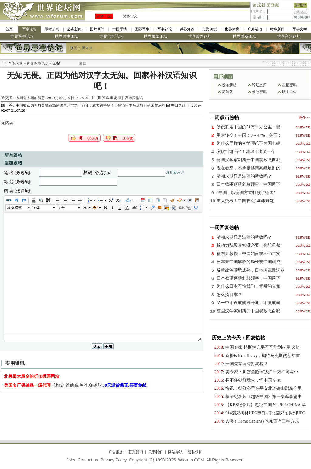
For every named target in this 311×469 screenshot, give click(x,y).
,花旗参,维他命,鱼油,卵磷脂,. (76, 385)
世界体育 (232, 29)
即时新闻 (52, 29)
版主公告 (289, 92)
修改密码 (259, 92)
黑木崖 (87, 48)
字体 (36, 208)
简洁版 (227, 92)
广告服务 (116, 452)
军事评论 (164, 29)
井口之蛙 (178, 105)
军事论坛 (29, 29)
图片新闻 (97, 29)
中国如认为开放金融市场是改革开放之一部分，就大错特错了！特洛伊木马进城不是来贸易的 (91, 105)
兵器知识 (187, 29)
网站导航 (175, 452)
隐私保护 (195, 452)
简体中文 (104, 16)
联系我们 (135, 452)
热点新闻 (74, 29)
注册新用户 (175, 172)
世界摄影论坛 (155, 36)
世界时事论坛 (66, 36)
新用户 (300, 5)
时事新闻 (277, 29)
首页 (9, 29)
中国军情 (119, 29)
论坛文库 (259, 85)
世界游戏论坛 (244, 36)
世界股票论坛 (200, 36)
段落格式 (14, 208)
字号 (61, 208)
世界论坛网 (13, 63)
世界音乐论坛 (289, 36)
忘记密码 (289, 85)
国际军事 (142, 29)
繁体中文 (130, 16)
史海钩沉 (209, 29)
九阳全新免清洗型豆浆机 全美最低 (86, 63)
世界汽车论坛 (111, 36)
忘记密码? (302, 17)
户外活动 (255, 29)
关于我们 (155, 452)
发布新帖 (229, 85)
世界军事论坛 (22, 36)
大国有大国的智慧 (30, 98)
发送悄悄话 (134, 98)
